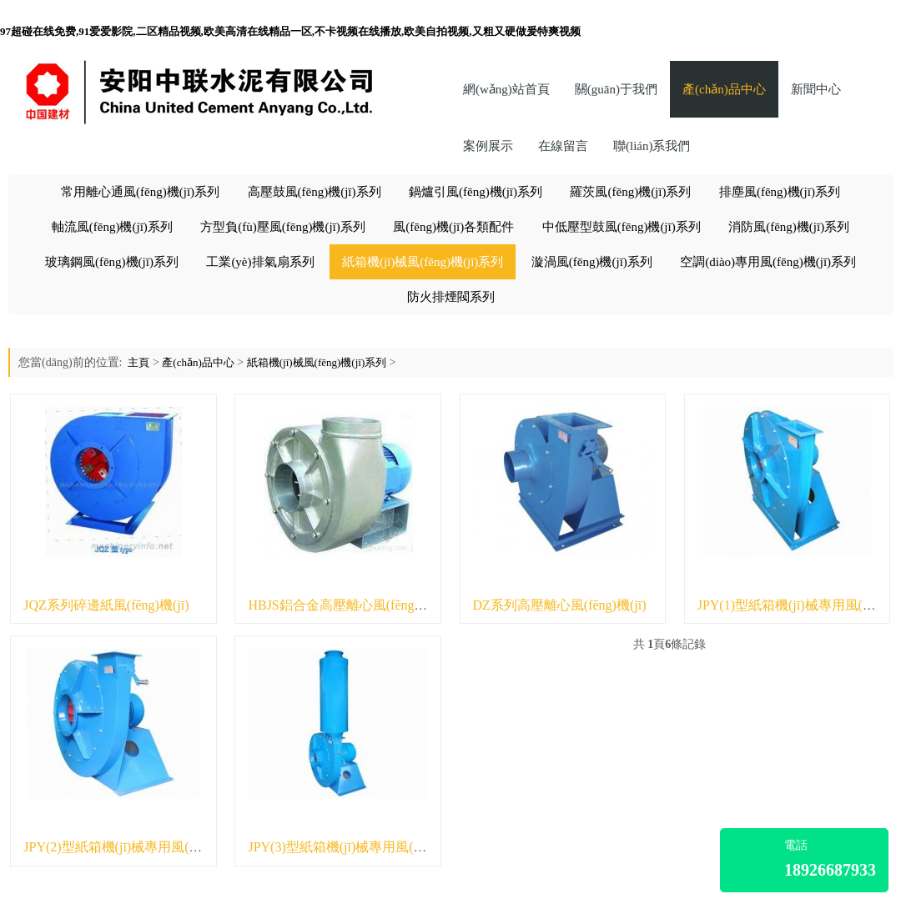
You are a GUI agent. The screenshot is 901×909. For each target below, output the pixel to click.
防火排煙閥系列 (451, 297)
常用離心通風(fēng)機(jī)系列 (140, 191)
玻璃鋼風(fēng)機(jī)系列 (112, 262)
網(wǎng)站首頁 (506, 89)
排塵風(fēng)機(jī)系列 (779, 191)
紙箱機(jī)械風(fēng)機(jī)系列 (422, 262)
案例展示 (488, 146)
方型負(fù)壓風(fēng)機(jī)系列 (282, 227)
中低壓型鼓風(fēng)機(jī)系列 (621, 227)
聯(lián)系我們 (651, 146)
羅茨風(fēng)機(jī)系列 (630, 191)
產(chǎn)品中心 (724, 89)
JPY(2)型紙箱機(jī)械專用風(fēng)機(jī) (135, 847)
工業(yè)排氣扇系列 (260, 262)
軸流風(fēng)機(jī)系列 (112, 227)
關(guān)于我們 (616, 89)
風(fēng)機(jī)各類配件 (453, 227)
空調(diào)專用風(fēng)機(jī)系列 (768, 262)
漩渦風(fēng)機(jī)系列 (591, 262)
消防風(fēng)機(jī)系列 (788, 227)
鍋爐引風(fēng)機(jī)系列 (475, 191)
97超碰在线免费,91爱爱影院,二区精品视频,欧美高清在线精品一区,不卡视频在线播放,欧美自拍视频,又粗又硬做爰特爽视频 (290, 31)
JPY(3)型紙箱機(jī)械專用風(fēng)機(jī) (359, 847)
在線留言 (563, 146)
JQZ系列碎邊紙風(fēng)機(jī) (106, 605)
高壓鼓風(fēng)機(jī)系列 (314, 191)
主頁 (138, 362)
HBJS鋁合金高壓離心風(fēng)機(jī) (348, 605)
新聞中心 (816, 89)
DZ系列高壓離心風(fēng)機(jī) (560, 605)
